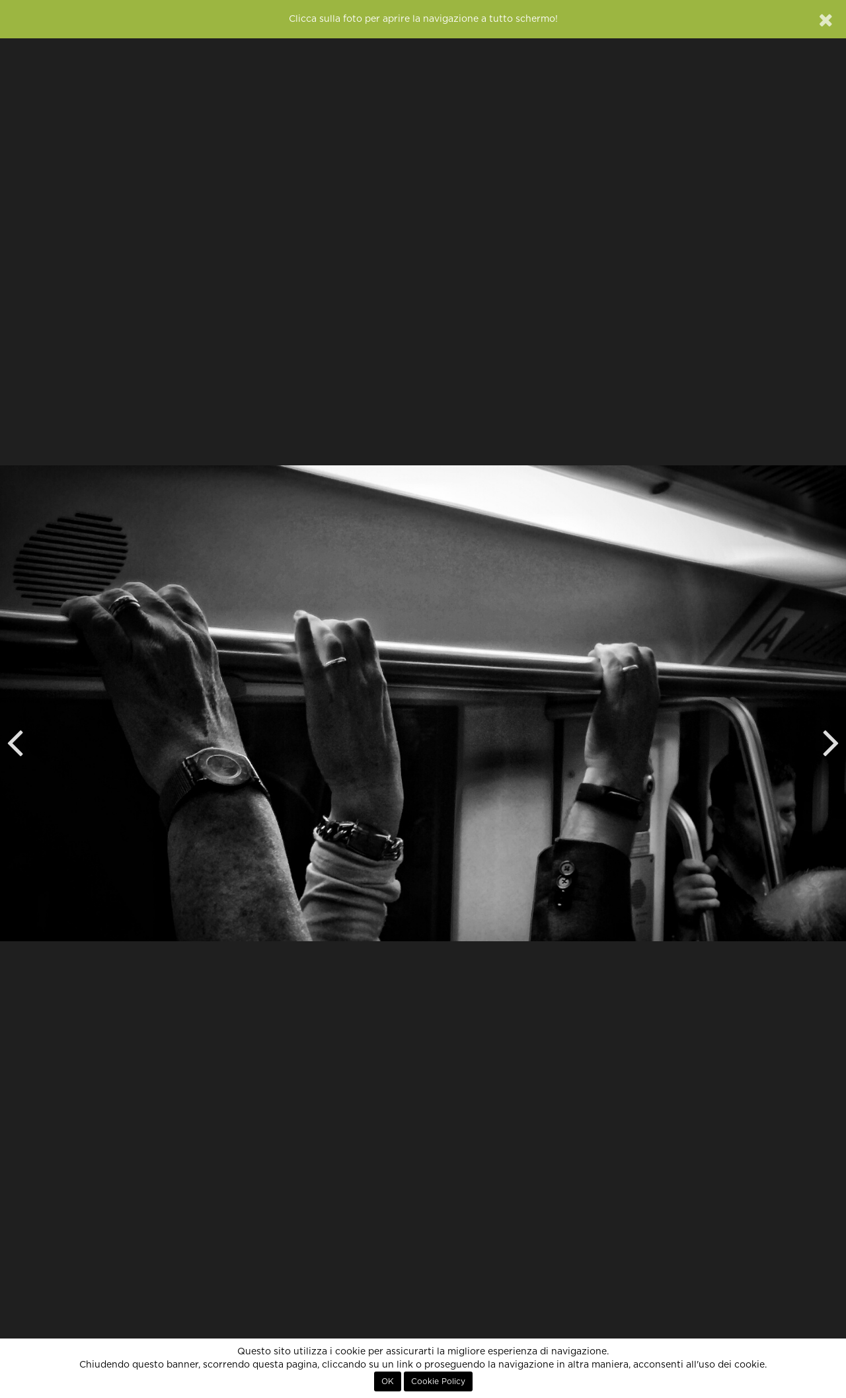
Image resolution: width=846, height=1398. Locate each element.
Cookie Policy (438, 1381)
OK (387, 1381)
